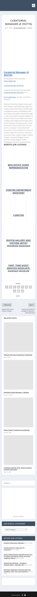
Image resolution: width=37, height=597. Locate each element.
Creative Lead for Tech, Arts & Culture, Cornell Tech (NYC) (18, 469)
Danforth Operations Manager (14, 543)
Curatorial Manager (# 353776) (16, 74)
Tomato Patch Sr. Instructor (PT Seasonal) (14, 549)
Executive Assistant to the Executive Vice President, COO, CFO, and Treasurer (17, 570)
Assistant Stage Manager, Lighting (16, 392)
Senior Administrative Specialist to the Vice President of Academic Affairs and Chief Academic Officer (18, 556)
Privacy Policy (15, 595)
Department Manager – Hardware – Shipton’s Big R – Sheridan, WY (15, 564)
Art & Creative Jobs (20, 28)
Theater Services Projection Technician (18, 355)
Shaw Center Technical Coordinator (17, 430)
